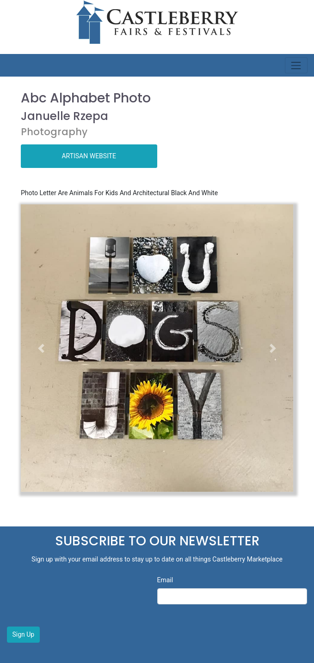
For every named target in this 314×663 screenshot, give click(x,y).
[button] (41, 348)
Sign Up (23, 634)
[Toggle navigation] (296, 65)
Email (165, 580)
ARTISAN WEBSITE (89, 156)
